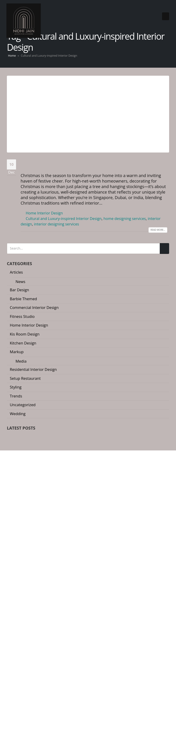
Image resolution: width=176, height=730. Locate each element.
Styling (16, 387)
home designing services (126, 218)
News (21, 281)
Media (21, 361)
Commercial (100, 626)
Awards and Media (21, 626)
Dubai (95, 640)
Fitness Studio (22, 316)
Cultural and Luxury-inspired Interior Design (64, 218)
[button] (86, 491)
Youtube (19, 593)
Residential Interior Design (34, 369)
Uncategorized (23, 404)
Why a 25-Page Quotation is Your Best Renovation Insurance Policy (69, 473)
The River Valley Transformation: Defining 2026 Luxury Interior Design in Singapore (81, 455)
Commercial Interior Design (35, 307)
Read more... (157, 229)
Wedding (18, 413)
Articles (17, 272)
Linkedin (36, 593)
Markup (17, 351)
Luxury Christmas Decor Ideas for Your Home (94, 164)
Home (12, 56)
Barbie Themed (24, 298)
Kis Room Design (25, 334)
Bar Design (20, 289)
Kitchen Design (23, 343)
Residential (100, 618)
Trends (16, 396)
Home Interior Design (45, 213)
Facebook (10, 593)
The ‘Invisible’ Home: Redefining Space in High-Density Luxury (65, 436)
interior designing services (57, 224)
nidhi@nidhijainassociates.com (40, 566)
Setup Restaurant (25, 378)
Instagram (28, 593)
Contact (13, 640)
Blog (10, 633)
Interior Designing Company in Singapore (32, 721)
